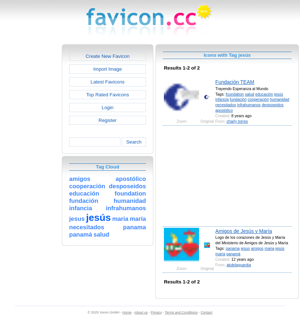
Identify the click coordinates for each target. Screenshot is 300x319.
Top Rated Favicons (107, 94)
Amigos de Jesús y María (243, 231)
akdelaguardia (238, 265)
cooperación (258, 99)
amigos (257, 248)
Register (107, 120)
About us (141, 312)
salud (249, 94)
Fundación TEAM (234, 82)
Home (127, 312)
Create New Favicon (108, 56)
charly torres (237, 121)
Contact (207, 312)
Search (134, 142)
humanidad (279, 99)
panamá (233, 254)
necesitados (225, 105)
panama (233, 248)
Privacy (156, 312)
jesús (278, 94)
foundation (235, 94)
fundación (238, 99)
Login (107, 107)
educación (264, 94)
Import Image (107, 69)
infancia (222, 99)
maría (220, 254)
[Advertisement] (30, 154)
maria (269, 248)
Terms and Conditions (181, 312)
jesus (245, 248)
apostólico (224, 110)
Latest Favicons (108, 82)
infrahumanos (248, 105)
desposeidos (273, 105)
